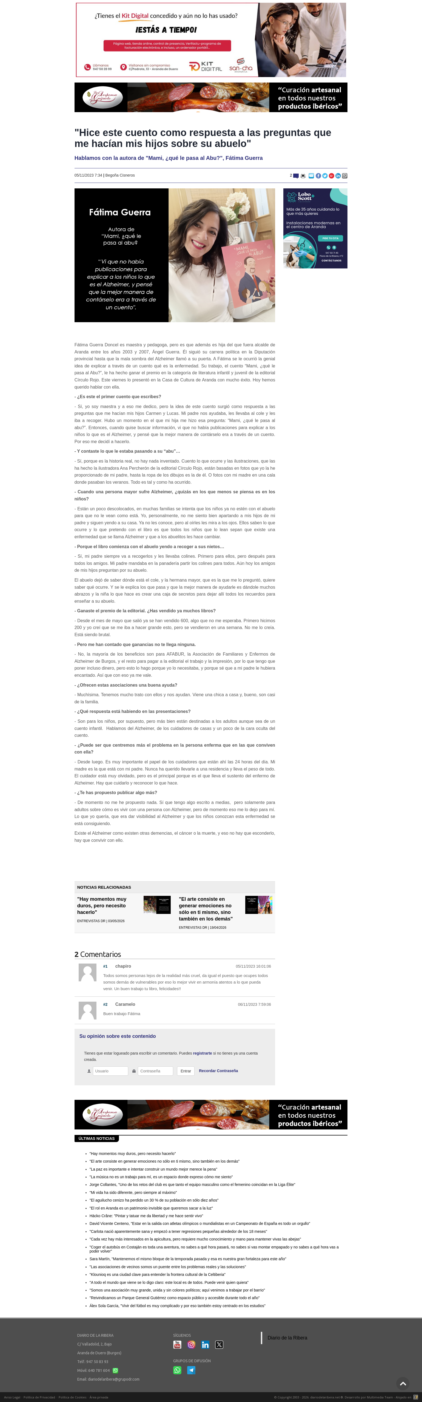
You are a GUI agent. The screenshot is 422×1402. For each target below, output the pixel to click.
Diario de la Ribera (287, 1338)
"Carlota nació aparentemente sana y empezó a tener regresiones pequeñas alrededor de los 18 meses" (178, 1231)
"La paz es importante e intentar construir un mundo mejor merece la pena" (153, 1169)
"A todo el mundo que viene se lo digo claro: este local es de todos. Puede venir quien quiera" (169, 1282)
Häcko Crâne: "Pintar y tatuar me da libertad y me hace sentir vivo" (146, 1216)
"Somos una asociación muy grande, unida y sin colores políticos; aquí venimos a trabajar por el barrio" (177, 1290)
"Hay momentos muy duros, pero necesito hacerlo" (102, 905)
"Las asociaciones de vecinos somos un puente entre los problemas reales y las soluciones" (168, 1267)
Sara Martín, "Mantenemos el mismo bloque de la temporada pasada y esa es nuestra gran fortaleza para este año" (188, 1259)
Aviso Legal (12, 1397)
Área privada (99, 1397)
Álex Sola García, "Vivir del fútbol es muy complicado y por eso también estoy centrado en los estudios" (178, 1306)
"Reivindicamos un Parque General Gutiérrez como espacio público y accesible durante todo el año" (175, 1298)
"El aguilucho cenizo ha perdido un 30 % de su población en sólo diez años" (154, 1200)
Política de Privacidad (39, 1397)
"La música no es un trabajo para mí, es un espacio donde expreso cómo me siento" (161, 1177)
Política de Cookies (72, 1397)
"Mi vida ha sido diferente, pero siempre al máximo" (133, 1192)
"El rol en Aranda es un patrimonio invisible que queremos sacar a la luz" (151, 1208)
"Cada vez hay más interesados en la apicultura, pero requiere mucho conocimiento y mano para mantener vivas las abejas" (195, 1239)
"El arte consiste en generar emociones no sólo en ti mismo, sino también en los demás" (165, 1161)
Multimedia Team (380, 1397)
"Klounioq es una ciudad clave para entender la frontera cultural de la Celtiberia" (158, 1274)
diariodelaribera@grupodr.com (113, 1379)
